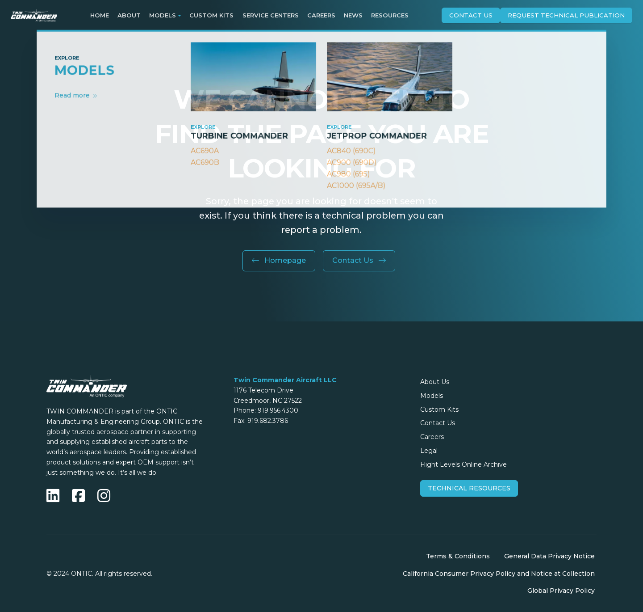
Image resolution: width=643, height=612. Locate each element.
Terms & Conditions (458, 556)
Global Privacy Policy (561, 591)
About (129, 15)
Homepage (279, 260)
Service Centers (270, 15)
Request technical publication (566, 15)
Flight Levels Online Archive (463, 464)
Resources (390, 15)
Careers (321, 15)
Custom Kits (211, 15)
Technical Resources (469, 488)
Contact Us (471, 15)
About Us (434, 382)
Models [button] (162, 15)
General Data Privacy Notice (549, 556)
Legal (429, 451)
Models (431, 396)
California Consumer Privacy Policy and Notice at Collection (499, 574)
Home (99, 15)
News (353, 15)
